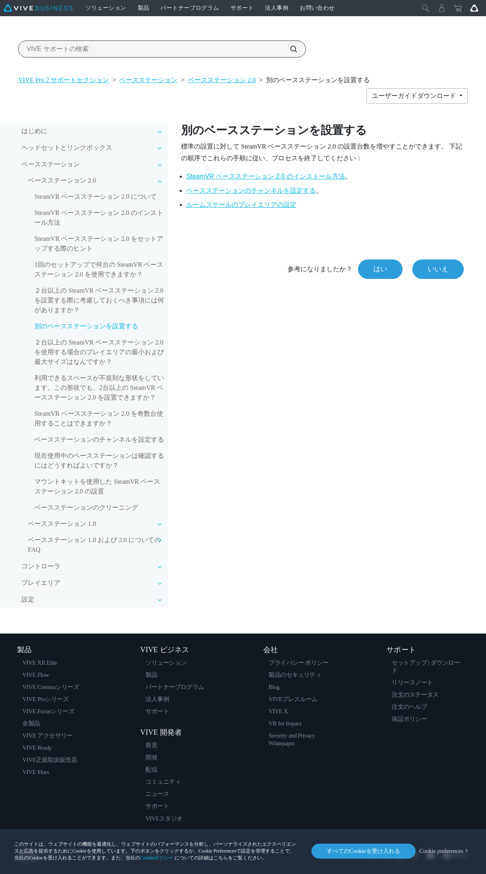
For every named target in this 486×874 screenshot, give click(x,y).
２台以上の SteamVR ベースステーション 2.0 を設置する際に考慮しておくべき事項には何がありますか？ (99, 300)
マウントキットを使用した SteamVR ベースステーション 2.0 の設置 (97, 486)
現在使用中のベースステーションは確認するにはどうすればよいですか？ (99, 460)
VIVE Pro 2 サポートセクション (63, 80)
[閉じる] (426, 8)
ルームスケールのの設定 (241, 204)
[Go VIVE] (474, 8)
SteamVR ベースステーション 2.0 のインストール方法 (98, 217)
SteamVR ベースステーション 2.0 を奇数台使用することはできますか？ (98, 418)
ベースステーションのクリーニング (86, 507)
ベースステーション (148, 80)
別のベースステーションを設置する (86, 326)
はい (380, 269)
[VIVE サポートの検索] (289, 49)
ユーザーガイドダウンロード (415, 95)
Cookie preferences (441, 851)
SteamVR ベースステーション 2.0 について (95, 196)
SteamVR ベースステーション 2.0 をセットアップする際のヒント (98, 243)
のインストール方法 (265, 176)
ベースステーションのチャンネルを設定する (99, 439)
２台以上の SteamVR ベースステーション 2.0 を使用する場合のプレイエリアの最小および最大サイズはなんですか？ (99, 352)
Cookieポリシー (157, 858)
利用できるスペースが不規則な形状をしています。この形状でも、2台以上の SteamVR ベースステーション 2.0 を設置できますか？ (99, 387)
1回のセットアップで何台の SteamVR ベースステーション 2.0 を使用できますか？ (98, 269)
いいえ (438, 269)
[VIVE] (38, 8)
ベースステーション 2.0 (222, 80)
